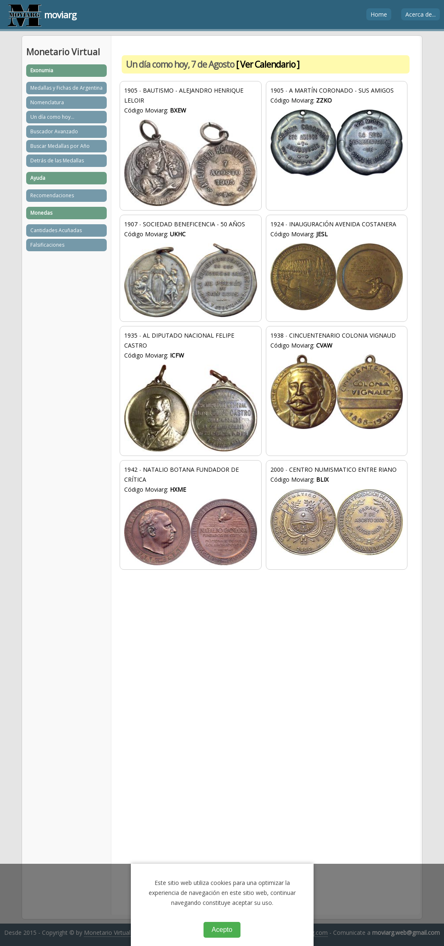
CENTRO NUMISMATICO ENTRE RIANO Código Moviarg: (336, 510)
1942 (130, 469)
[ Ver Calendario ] (267, 64)
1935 (130, 335)
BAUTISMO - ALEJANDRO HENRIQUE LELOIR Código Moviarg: (190, 146)
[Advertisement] (265, 644)
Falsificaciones (47, 244)
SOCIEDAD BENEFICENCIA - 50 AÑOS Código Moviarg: (190, 268)
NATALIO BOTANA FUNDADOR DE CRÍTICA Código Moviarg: (190, 515)
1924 (277, 224)
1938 (277, 335)
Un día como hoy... (52, 116)
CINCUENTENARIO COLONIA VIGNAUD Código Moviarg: (336, 380)
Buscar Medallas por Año (60, 145)
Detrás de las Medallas (57, 160)
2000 (277, 469)
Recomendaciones (52, 195)
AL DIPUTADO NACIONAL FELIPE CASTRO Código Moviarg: (190, 391)
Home (378, 14)
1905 (130, 90)
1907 (130, 224)
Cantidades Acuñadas (56, 230)
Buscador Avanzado (54, 131)
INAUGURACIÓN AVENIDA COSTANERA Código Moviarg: (336, 265)
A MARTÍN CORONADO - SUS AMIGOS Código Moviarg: (336, 131)
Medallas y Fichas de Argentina (66, 87)
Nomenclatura (47, 102)
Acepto (222, 929)
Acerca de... (420, 14)
